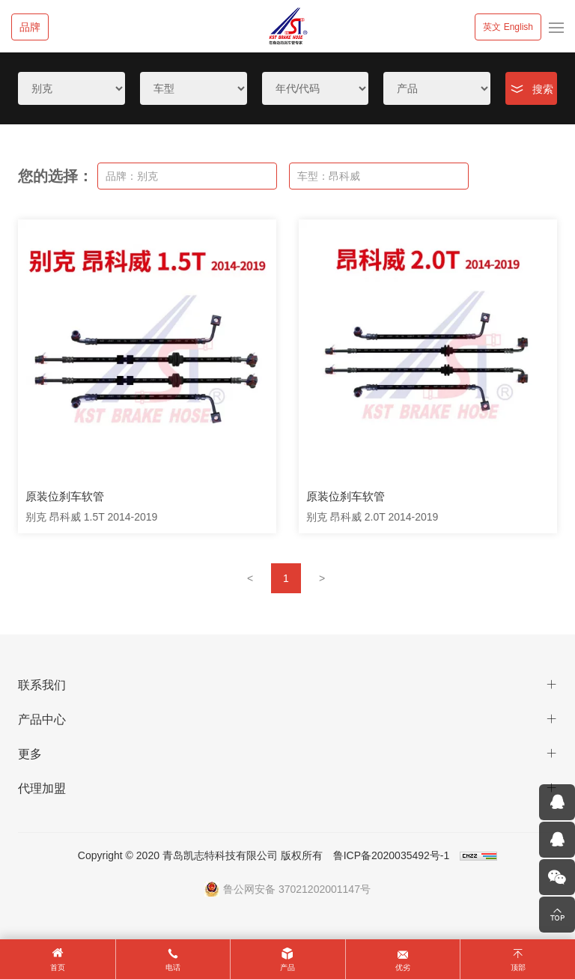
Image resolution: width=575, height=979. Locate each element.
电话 (172, 967)
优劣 (402, 967)
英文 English (508, 27)
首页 (57, 967)
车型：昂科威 (328, 176)
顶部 (518, 967)
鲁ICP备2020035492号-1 (391, 855)
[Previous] (250, 578)
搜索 (542, 89)
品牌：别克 (132, 176)
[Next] (322, 578)
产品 (287, 967)
